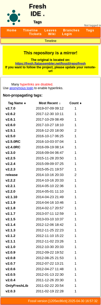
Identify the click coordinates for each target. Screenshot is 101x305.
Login (67, 34)
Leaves (50, 30)
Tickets (35, 34)
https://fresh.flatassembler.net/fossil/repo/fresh (50, 63)
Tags (90, 30)
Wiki (52, 34)
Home (12, 30)
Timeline (30, 30)
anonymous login (21, 88)
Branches (71, 30)
